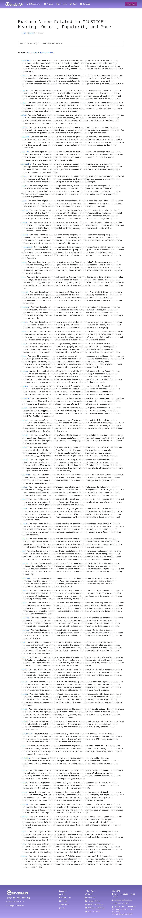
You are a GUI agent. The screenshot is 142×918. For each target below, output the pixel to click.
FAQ (61, 908)
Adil (24, 115)
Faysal (25, 460)
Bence (24, 223)
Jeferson (26, 578)
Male (29, 53)
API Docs (61, 4)
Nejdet (25, 721)
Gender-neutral (47, 53)
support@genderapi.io (123, 900)
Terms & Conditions (94, 904)
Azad (24, 201)
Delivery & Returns (95, 908)
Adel (24, 103)
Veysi (24, 832)
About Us (90, 897)
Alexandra (26, 164)
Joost (24, 591)
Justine (25, 630)
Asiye (24, 186)
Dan (23, 277)
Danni (24, 332)
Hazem (24, 524)
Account (131, 4)
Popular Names (92, 911)
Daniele (25, 307)
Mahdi (24, 670)
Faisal (25, 420)
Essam (24, 408)
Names (31, 33)
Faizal (25, 435)
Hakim (24, 487)
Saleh (24, 783)
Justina (25, 618)
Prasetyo (26, 758)
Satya (24, 792)
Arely (24, 176)
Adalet (25, 91)
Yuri (24, 844)
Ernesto (25, 398)
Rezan (24, 770)
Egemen (25, 386)
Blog (73, 4)
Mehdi (24, 709)
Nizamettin (27, 734)
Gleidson (26, 475)
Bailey (25, 210)
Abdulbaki (26, 61)
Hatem (24, 509)
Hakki (24, 499)
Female (36, 53)
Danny (24, 344)
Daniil (25, 322)
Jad (23, 551)
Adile (24, 127)
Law (23, 642)
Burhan (25, 235)
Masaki (25, 682)
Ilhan (24, 539)
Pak (23, 746)
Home (24, 33)
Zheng (24, 856)
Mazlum (25, 694)
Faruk (24, 448)
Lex (23, 657)
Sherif (25, 817)
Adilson (25, 137)
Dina (24, 356)
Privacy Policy (92, 901)
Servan (25, 804)
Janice (25, 563)
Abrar (24, 76)
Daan (24, 262)
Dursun (25, 371)
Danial (25, 292)
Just (24, 603)
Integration (33, 4)
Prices (48, 4)
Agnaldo (25, 152)
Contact (85, 4)
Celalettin (27, 247)
